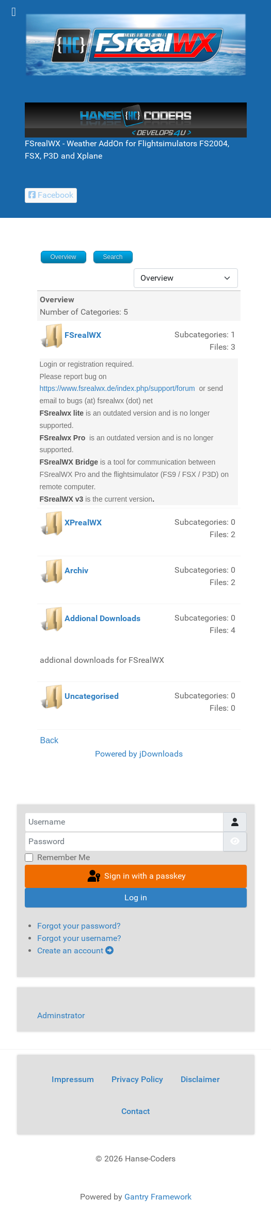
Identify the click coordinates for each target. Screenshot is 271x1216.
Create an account (75, 950)
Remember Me (63, 857)
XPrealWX (83, 523)
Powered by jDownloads (139, 754)
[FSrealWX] (136, 44)
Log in (135, 897)
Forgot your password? (79, 926)
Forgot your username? (79, 938)
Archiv (76, 571)
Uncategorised (92, 696)
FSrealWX (83, 335)
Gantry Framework (158, 1197)
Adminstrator (61, 1015)
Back (49, 740)
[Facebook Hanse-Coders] (51, 195)
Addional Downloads (102, 619)
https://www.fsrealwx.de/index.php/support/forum (117, 388)
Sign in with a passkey (136, 876)
